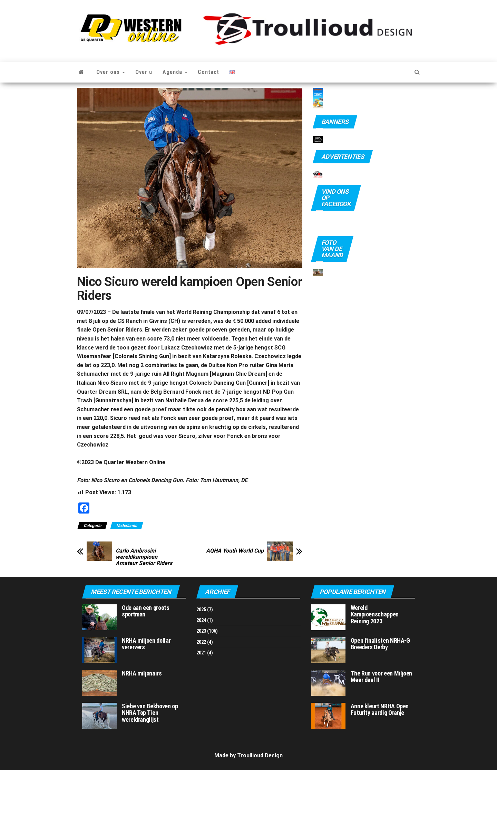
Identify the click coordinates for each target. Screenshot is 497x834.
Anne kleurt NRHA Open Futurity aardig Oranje (380, 773)
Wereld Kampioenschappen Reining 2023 (375, 678)
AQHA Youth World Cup (235, 551)
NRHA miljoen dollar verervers (146, 707)
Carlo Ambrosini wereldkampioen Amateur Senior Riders (144, 557)
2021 (201, 716)
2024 (201, 684)
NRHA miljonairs (142, 736)
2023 (201, 695)
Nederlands (126, 525)
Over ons (110, 72)
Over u (143, 72)
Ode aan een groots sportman (145, 675)
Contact (208, 72)
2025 (201, 673)
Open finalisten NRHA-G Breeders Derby (380, 707)
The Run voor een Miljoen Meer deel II (381, 740)
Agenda (175, 72)
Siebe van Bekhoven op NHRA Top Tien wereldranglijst (150, 776)
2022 (201, 706)
